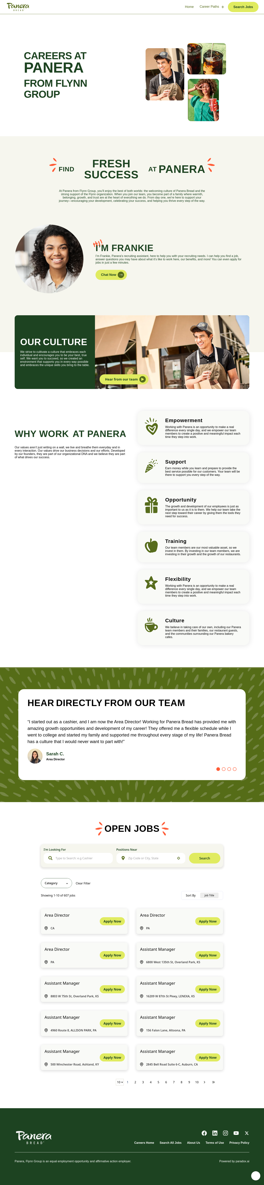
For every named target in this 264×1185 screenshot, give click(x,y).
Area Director (57, 915)
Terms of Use (215, 1142)
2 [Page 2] (135, 1082)
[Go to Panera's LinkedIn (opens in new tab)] (214, 1133)
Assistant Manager (157, 949)
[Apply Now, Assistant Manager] (207, 955)
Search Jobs (243, 7)
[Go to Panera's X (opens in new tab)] (246, 1133)
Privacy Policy (239, 1142)
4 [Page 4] (150, 1082)
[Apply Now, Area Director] (112, 921)
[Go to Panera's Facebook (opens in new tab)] (204, 1133)
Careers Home (144, 1142)
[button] (178, 858)
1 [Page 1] (127, 1082)
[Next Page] (205, 1082)
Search (204, 858)
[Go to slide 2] (223, 769)
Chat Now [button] (112, 275)
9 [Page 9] (189, 1082)
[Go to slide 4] (234, 769)
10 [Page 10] (197, 1082)
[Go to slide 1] (218, 769)
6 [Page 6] (166, 1082)
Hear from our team (125, 379)
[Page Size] (120, 1082)
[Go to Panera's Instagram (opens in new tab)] (225, 1133)
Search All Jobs (171, 1142)
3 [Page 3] (143, 1082)
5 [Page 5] (158, 1082)
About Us (193, 1142)
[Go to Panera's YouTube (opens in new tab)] (236, 1133)
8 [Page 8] (181, 1082)
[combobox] (82, 858)
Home (189, 7)
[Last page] (213, 1082)
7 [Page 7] (174, 1082)
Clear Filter (83, 883)
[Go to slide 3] (229, 769)
